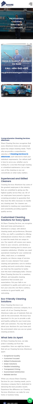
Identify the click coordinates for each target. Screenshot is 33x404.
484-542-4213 (20, 68)
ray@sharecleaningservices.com (16, 72)
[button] (30, 4)
